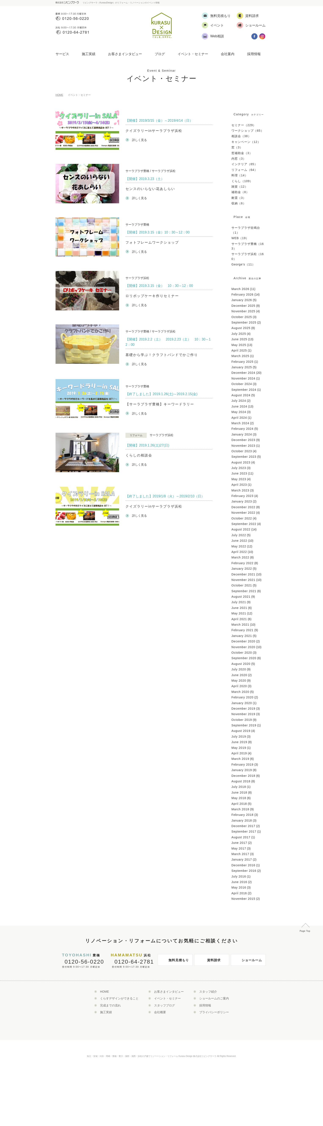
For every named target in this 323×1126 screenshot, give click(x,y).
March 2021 (240, 624)
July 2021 (238, 602)
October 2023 (241, 451)
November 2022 (243, 512)
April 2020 (239, 686)
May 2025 (238, 345)
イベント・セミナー (193, 54)
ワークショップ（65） (247, 130)
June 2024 (239, 406)
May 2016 (238, 887)
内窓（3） (238, 158)
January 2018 (241, 820)
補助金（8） (240, 192)
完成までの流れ (110, 1005)
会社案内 (227, 54)
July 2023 (238, 468)
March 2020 (240, 691)
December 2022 (243, 507)
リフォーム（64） (244, 170)
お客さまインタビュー (125, 54)
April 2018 (239, 803)
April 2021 (239, 619)
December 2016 (243, 865)
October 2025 (241, 317)
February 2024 (242, 428)
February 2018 (242, 814)
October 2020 (241, 652)
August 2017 (241, 837)
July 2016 (238, 876)
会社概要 (160, 1012)
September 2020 (243, 658)
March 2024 (240, 423)
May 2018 (238, 798)
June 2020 (239, 675)
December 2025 (243, 305)
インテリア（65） (244, 164)
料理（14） (239, 175)
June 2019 (239, 742)
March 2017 (240, 854)
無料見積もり (174, 962)
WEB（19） (240, 238)
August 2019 (241, 731)
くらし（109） (242, 181)
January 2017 (241, 859)
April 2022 (239, 552)
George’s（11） (243, 264)
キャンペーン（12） (246, 142)
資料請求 (208, 962)
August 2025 (241, 328)
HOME (59, 94)
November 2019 (243, 714)
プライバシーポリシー (214, 1012)
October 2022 (241, 518)
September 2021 (243, 591)
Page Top (305, 931)
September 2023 (243, 456)
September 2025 (243, 322)
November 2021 (243, 580)
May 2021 (238, 613)
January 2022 (241, 568)
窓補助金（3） (241, 153)
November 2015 (243, 898)
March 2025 (240, 356)
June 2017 (239, 842)
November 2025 (243, 311)
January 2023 (241, 501)
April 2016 (239, 893)
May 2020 (238, 680)
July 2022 (238, 535)
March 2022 (240, 557)
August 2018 (241, 781)
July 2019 (238, 736)
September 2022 (243, 524)
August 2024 (241, 395)
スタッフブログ (164, 1005)
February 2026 (242, 294)
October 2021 (241, 585)
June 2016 (239, 882)
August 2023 (241, 462)
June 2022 (239, 540)
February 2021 (242, 630)
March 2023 (240, 490)
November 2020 (243, 647)
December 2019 (243, 708)
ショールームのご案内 (214, 998)
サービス (62, 54)
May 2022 (238, 546)
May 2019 (238, 747)
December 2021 (243, 574)
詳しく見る (136, 140)
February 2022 (242, 563)
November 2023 (243, 445)
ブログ (160, 54)
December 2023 (243, 440)
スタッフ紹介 (208, 991)
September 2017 (243, 831)
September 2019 (243, 725)
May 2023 (238, 479)
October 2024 (241, 384)
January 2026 (241, 300)
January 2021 (241, 636)
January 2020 (241, 703)
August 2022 (241, 529)
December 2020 (243, 641)
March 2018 (240, 809)
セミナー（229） (243, 125)
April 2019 (239, 753)
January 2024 (241, 434)
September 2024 (243, 389)
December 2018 (243, 775)
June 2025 (239, 339)
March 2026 (240, 289)
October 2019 (241, 719)
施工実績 (88, 54)
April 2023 (239, 484)
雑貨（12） (239, 186)
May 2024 (238, 412)
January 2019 (241, 770)
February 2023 (242, 496)
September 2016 (243, 870)
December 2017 (243, 826)
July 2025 (238, 333)
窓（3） (237, 147)
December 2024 (243, 372)
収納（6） (238, 203)
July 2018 (238, 786)
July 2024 (238, 400)
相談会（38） (241, 136)
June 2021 (239, 608)
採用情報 (254, 54)
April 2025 (239, 350)
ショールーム (247, 962)
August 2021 (241, 596)
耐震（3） (238, 198)
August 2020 (241, 664)
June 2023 (239, 473)
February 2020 (242, 697)
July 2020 (238, 669)
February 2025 (242, 361)
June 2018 (239, 792)
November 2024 (243, 378)
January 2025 (241, 367)
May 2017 (238, 848)
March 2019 (240, 758)
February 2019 (242, 764)
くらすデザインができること (119, 998)
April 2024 (239, 417)
